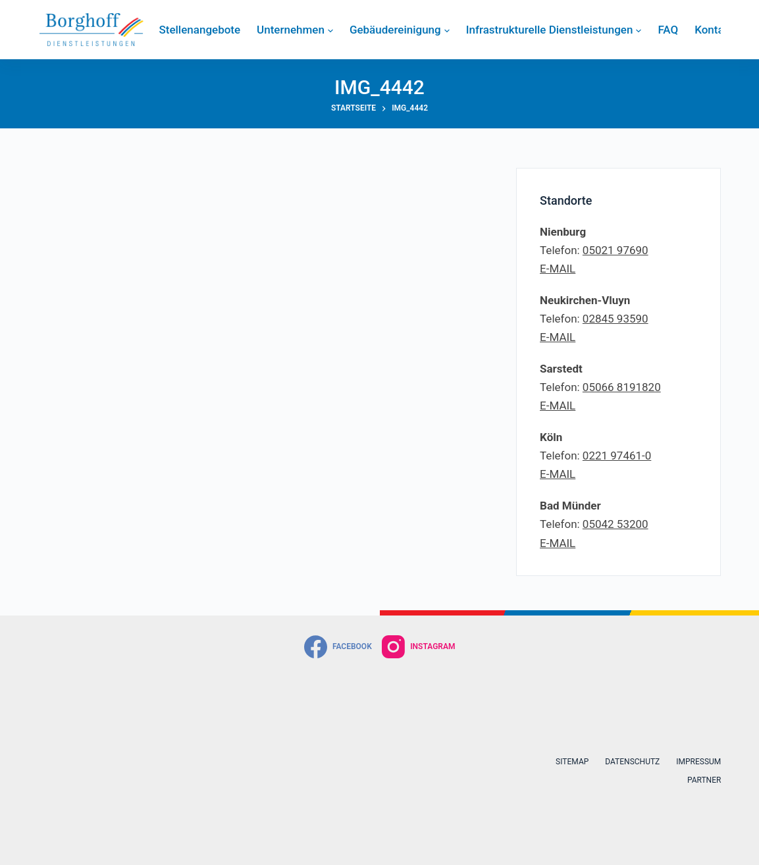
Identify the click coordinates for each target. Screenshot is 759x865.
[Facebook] (338, 646)
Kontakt (713, 29)
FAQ (668, 29)
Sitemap (572, 761)
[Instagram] (419, 646)
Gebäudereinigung (400, 29)
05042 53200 (615, 524)
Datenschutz (632, 761)
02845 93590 (615, 318)
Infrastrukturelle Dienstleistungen (554, 29)
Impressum (698, 761)
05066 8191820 (622, 387)
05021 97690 (615, 250)
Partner (704, 780)
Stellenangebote (199, 29)
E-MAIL (557, 268)
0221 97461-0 (617, 455)
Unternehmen (295, 29)
